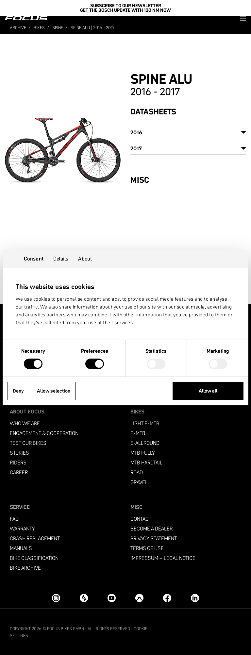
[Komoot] (139, 598)
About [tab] (85, 258)
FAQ (14, 518)
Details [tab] (61, 258)
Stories (19, 452)
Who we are (25, 423)
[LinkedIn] (195, 598)
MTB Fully (142, 452)
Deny (18, 390)
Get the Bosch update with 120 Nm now (125, 10)
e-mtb (137, 433)
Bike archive (25, 567)
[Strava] (84, 598)
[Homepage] (26, 18)
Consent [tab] (33, 258)
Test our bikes (28, 443)
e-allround (144, 443)
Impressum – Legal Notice (162, 558)
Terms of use (147, 548)
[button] (243, 18)
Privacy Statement (153, 538)
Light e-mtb (144, 423)
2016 (136, 132)
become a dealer (151, 528)
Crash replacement (35, 538)
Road (136, 472)
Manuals (21, 548)
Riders (18, 462)
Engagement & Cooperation (44, 433)
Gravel (139, 482)
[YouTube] (112, 598)
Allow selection (53, 390)
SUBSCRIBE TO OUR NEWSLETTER (125, 5)
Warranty (22, 528)
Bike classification (34, 558)
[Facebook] (167, 598)
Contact (140, 518)
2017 (136, 148)
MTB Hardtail (146, 462)
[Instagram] (56, 598)
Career (19, 472)
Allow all (208, 390)
